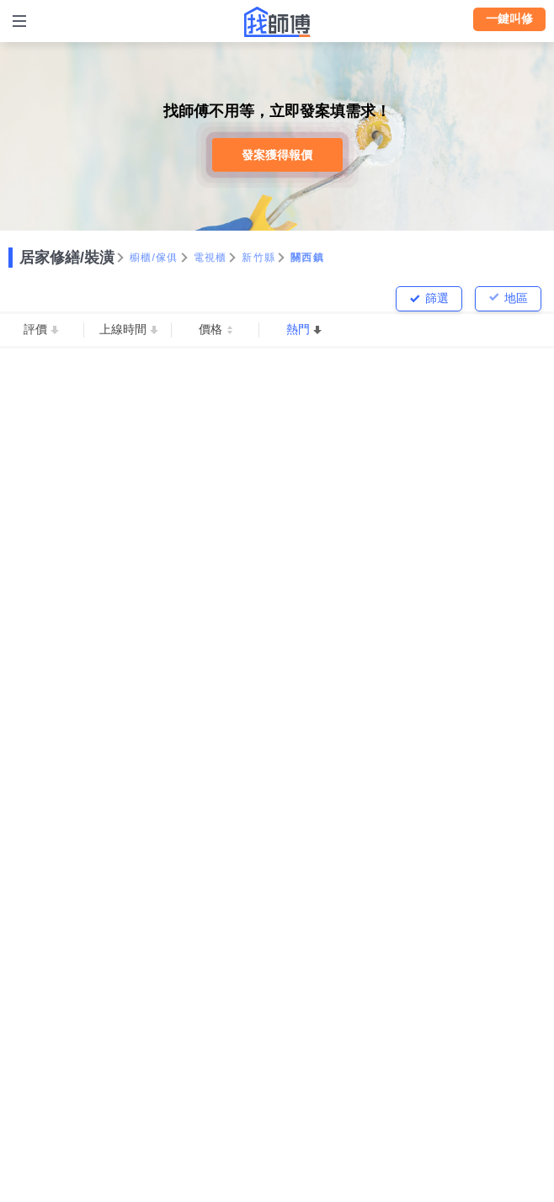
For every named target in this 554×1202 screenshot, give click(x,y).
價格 (210, 329)
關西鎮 (307, 257)
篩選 (437, 298)
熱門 (298, 329)
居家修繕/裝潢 (67, 257)
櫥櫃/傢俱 (154, 257)
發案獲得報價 (277, 155)
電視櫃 (210, 257)
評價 (35, 329)
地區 (516, 298)
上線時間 (122, 329)
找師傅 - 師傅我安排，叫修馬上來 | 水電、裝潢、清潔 (277, 22)
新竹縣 (258, 257)
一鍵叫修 (509, 18)
